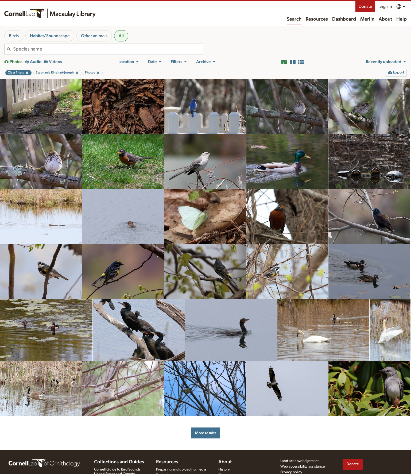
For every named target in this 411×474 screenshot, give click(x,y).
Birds (14, 36)
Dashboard (344, 19)
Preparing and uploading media (181, 469)
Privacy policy (291, 472)
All (121, 36)
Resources (317, 19)
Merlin (367, 19)
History (224, 469)
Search (294, 19)
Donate (365, 6)
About (385, 19)
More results (205, 433)
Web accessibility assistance (302, 466)
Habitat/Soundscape (50, 36)
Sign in (385, 6)
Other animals (94, 36)
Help (401, 19)
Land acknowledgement (299, 461)
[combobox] (108, 49)
